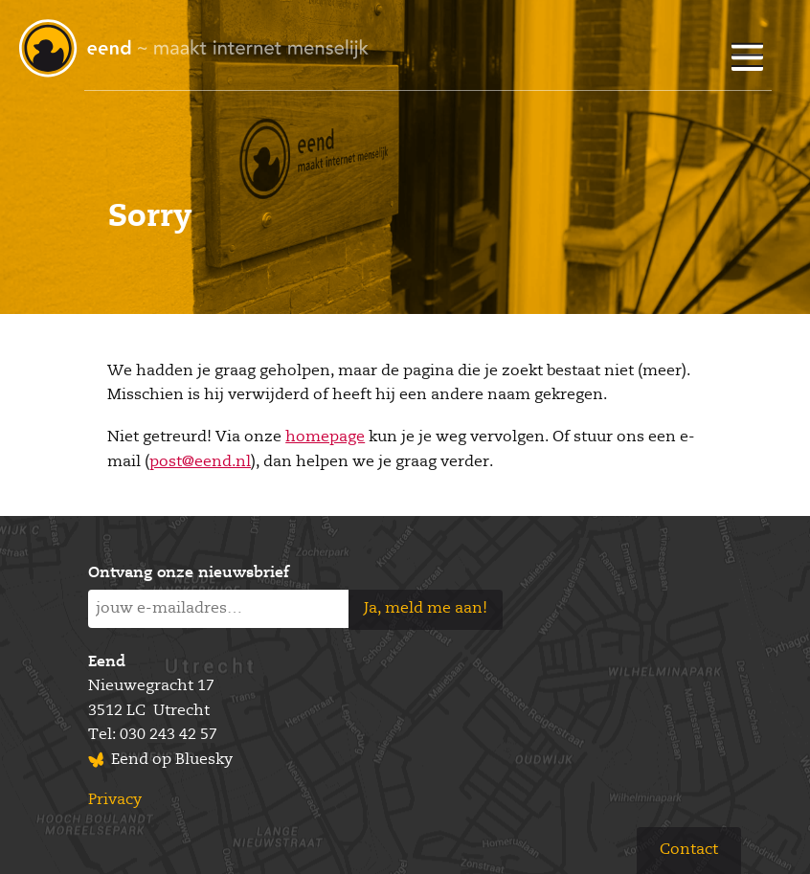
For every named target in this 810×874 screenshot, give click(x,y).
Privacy (115, 800)
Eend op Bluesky (172, 760)
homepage (325, 437)
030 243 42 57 (168, 735)
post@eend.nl (200, 462)
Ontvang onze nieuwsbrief (188, 573)
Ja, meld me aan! (425, 608)
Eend (106, 662)
